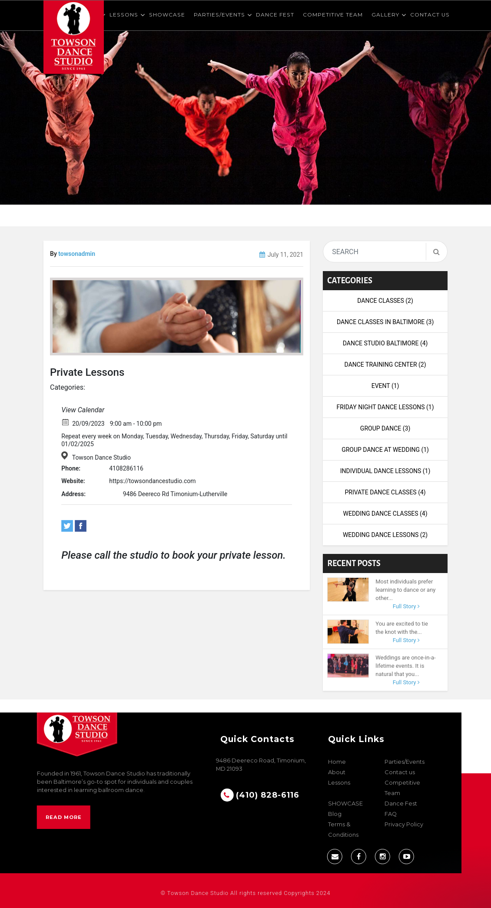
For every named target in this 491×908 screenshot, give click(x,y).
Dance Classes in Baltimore (385, 321)
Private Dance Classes (385, 492)
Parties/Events (219, 14)
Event (385, 385)
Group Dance (385, 428)
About (336, 772)
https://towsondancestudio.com (152, 480)
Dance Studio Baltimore (385, 343)
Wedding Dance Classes (385, 513)
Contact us (430, 14)
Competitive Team (333, 14)
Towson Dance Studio (101, 457)
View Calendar (82, 410)
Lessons (123, 14)
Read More (64, 817)
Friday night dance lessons (385, 407)
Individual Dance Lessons (385, 470)
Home (337, 762)
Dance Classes (385, 300)
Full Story (406, 606)
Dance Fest (275, 14)
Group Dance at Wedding (385, 449)
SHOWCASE (167, 14)
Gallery (385, 14)
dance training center (385, 364)
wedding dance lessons (385, 534)
